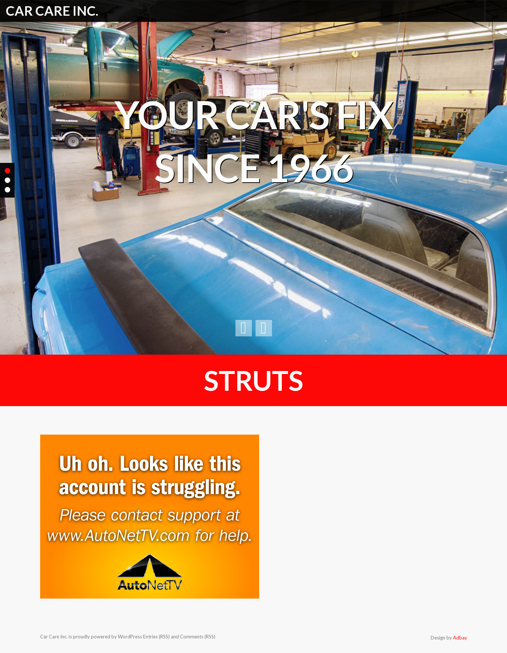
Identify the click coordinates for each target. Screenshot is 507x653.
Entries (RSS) (156, 636)
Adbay (460, 638)
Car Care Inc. (52, 11)
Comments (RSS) (197, 636)
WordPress (130, 636)
